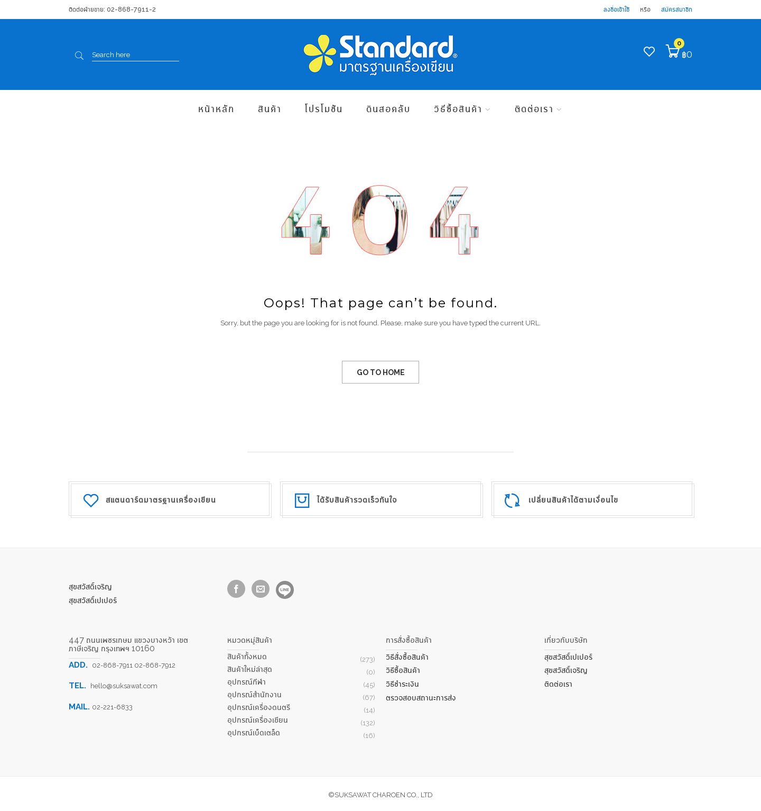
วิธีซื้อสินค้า (458, 108)
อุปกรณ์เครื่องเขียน (257, 720)
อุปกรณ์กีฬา (246, 682)
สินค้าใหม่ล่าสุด (249, 669)
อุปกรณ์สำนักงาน (254, 694)
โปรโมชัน (324, 108)
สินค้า (270, 108)
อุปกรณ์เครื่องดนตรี (258, 707)
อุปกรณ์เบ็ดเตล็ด (253, 732)
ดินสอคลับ (388, 108)
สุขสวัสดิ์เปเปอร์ (93, 600)
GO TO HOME (381, 372)
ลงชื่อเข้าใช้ (616, 9)
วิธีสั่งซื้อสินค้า (407, 657)
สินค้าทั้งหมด (247, 656)
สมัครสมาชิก (676, 9)
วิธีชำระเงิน (402, 684)
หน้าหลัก (216, 108)
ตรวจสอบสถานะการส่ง (421, 697)
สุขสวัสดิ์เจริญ (90, 586)
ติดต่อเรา (534, 108)
